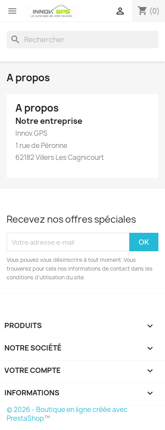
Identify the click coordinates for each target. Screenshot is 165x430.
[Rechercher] (82, 39)
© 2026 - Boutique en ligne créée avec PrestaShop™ (67, 414)
